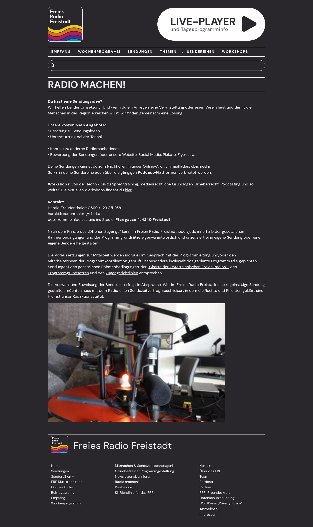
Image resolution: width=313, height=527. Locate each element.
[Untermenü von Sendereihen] (73, 477)
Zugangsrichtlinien (122, 273)
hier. (128, 190)
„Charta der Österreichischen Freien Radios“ (188, 266)
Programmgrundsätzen (68, 273)
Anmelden (209, 509)
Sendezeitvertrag (145, 290)
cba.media (200, 166)
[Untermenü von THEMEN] (182, 52)
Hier (51, 296)
